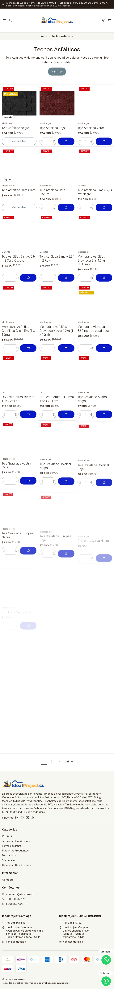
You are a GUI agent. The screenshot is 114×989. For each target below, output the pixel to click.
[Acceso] (103, 20)
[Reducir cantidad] (42, 141)
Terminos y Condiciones (16, 841)
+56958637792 (70, 922)
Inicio (44, 36)
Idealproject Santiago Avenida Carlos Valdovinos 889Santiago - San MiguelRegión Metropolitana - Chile (22, 932)
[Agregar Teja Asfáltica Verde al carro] (104, 141)
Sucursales (8, 860)
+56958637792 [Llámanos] (13, 899)
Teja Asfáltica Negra (15, 128)
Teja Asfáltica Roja (52, 128)
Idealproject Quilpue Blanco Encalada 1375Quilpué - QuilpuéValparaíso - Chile (74, 932)
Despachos (9, 855)
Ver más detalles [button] (14, 941)
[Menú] (4, 20)
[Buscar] (10, 20)
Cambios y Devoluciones (17, 865)
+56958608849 (14, 922)
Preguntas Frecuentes (15, 850)
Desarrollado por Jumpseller (53, 982)
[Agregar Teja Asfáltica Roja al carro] (66, 141)
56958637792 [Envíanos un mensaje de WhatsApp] (12, 903)
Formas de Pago (11, 845)
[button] (57, 72)
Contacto (8, 836)
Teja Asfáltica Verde (91, 128)
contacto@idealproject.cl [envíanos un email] (19, 894)
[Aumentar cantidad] (53, 141)
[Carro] (109, 20)
